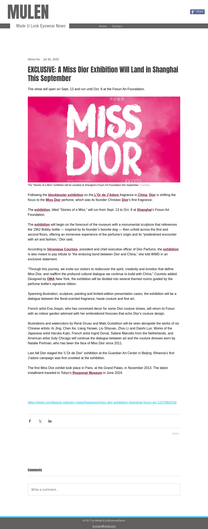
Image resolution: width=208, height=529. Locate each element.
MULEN (28, 12)
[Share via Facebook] (30, 421)
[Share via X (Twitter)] (40, 421)
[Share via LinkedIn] (50, 421)
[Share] (197, 11)
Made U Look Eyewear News (40, 26)
